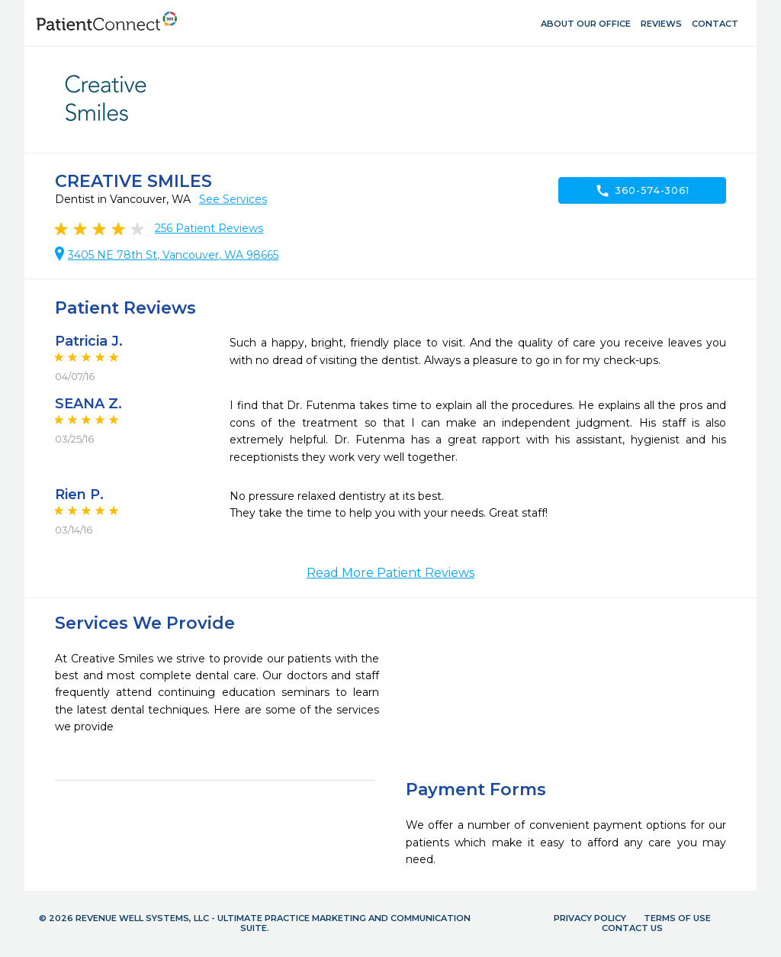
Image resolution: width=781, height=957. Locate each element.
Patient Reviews (209, 228)
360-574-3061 (642, 190)
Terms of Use (677, 918)
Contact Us (632, 928)
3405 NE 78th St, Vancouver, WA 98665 (173, 255)
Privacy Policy (590, 918)
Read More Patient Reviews (390, 573)
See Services (233, 199)
